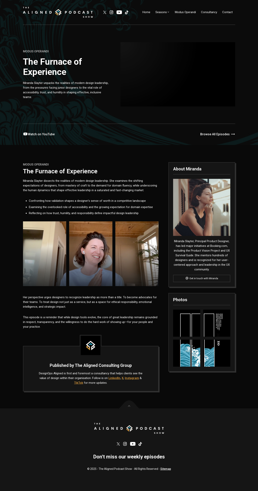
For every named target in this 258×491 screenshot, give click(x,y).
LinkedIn (114, 378)
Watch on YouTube (39, 134)
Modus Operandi (185, 12)
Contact (227, 12)
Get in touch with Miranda (201, 278)
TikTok (78, 383)
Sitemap (165, 471)
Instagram (132, 378)
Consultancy (209, 12)
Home (146, 12)
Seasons (162, 12)
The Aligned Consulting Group (103, 365)
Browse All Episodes (217, 134)
